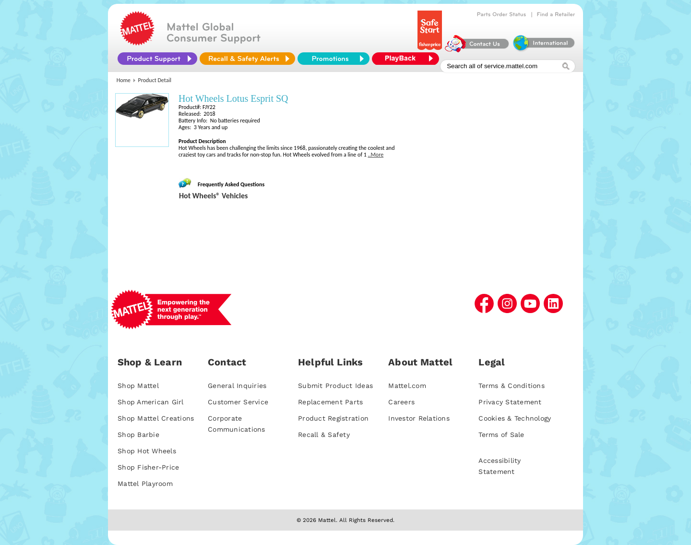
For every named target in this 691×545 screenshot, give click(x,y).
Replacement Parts (330, 402)
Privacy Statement (509, 402)
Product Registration (333, 418)
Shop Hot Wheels (147, 451)
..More (376, 154)
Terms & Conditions (511, 385)
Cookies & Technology (514, 418)
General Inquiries (237, 385)
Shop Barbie (138, 434)
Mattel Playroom (145, 483)
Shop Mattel (138, 385)
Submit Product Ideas (335, 385)
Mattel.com (407, 385)
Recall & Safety (324, 434)
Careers (401, 402)
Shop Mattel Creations (156, 418)
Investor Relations (419, 418)
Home (124, 80)
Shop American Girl (151, 402)
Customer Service (238, 402)
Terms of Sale (501, 434)
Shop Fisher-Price (148, 467)
